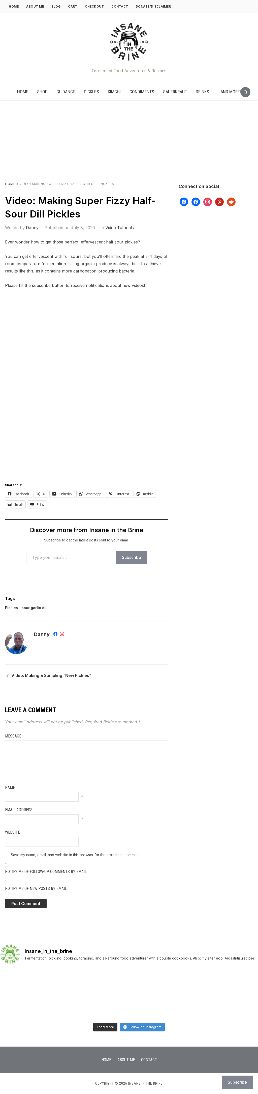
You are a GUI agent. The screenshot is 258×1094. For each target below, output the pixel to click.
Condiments (142, 91)
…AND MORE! (229, 91)
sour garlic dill (34, 608)
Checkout (94, 6)
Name (10, 787)
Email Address (19, 809)
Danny (32, 227)
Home (14, 6)
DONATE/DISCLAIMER (153, 6)
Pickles (91, 91)
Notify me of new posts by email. (36, 888)
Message (13, 736)
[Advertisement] (129, 146)
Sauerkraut (175, 91)
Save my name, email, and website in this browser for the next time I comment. (75, 855)
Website (12, 832)
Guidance (65, 91)
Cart (72, 6)
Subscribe (131, 557)
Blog (55, 6)
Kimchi (114, 91)
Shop (42, 91)
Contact (119, 6)
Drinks (202, 91)
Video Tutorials (119, 227)
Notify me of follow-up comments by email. (46, 871)
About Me (35, 6)
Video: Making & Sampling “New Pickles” (51, 675)
